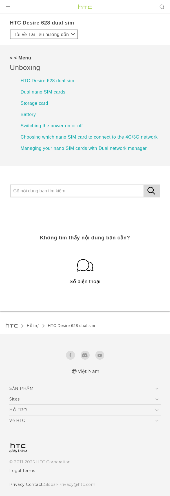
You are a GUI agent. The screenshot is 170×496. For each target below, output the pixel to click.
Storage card (34, 103)
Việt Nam (88, 371)
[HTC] (85, 6)
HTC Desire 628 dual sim (47, 80)
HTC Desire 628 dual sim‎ (71, 325)
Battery (28, 114)
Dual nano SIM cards (43, 92)
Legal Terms (21, 470)
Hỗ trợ (33, 325)
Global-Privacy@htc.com (65, 484)
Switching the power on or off (52, 125)
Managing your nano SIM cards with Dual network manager (84, 148)
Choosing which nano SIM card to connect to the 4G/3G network (89, 137)
